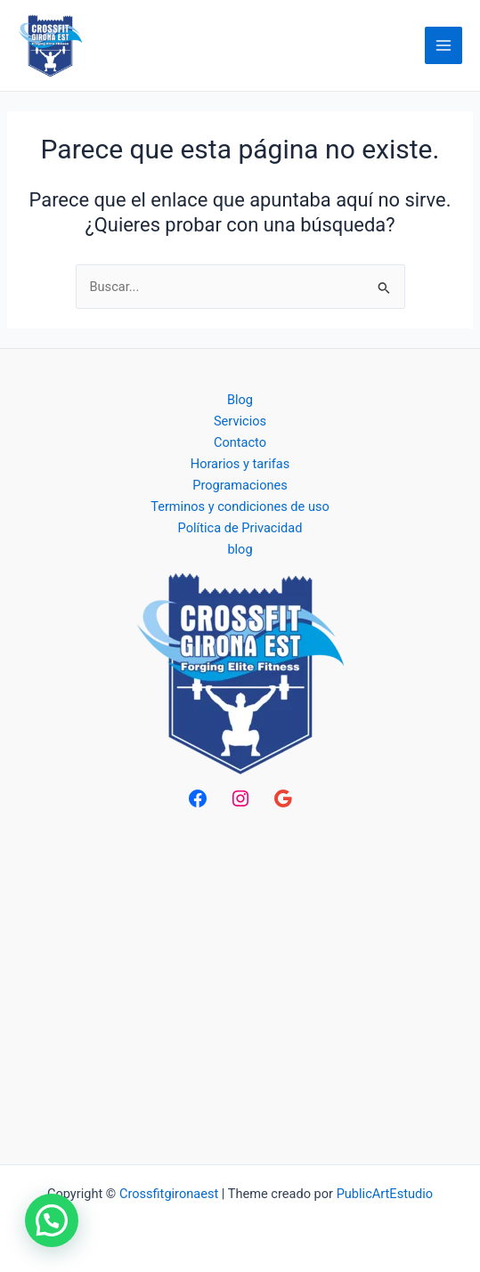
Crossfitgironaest (168, 1194)
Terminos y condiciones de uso (240, 506)
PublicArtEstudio (385, 1194)
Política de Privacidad (240, 528)
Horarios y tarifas (240, 464)
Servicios (240, 421)
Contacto (240, 442)
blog (239, 549)
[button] (51, 1220)
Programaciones (240, 485)
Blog (240, 400)
